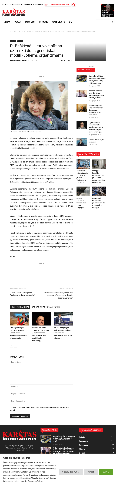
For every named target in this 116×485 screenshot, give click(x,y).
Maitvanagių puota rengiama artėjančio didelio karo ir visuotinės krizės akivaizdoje (96, 110)
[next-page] (15, 345)
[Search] (112, 22)
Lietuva (13, 41)
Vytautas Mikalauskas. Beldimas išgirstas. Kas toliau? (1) (107, 13)
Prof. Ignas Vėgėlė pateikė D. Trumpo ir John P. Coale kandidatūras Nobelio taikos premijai (18, 333)
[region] (58, 469)
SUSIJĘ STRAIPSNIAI (20, 307)
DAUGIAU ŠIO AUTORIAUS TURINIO (46, 307)
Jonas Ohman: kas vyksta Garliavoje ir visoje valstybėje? (22, 293)
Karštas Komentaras (18, 60)
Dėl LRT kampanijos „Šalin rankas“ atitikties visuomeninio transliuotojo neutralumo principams (63, 333)
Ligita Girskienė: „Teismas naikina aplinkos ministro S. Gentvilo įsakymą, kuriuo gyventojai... (96, 127)
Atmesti (91, 472)
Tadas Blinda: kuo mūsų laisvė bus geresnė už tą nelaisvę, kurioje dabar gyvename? (58, 295)
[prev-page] (11, 345)
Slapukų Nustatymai (70, 472)
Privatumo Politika (35, 481)
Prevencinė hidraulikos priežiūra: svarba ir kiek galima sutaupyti (98, 203)
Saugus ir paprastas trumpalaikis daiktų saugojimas (81, 203)
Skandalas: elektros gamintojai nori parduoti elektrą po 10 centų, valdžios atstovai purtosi (64, 439)
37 (70, 60)
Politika (19, 41)
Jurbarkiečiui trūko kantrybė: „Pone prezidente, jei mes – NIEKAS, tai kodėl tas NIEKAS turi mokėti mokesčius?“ (63, 451)
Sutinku (106, 472)
